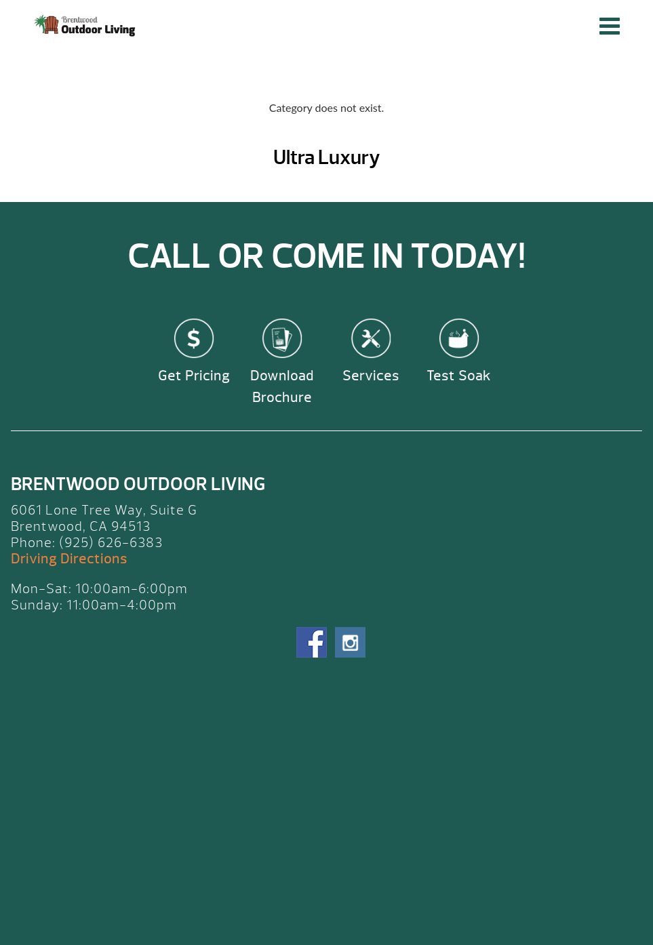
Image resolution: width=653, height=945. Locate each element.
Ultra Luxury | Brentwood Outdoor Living (86, 25)
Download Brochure (282, 386)
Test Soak (459, 375)
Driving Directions (69, 558)
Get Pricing (194, 375)
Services (370, 375)
